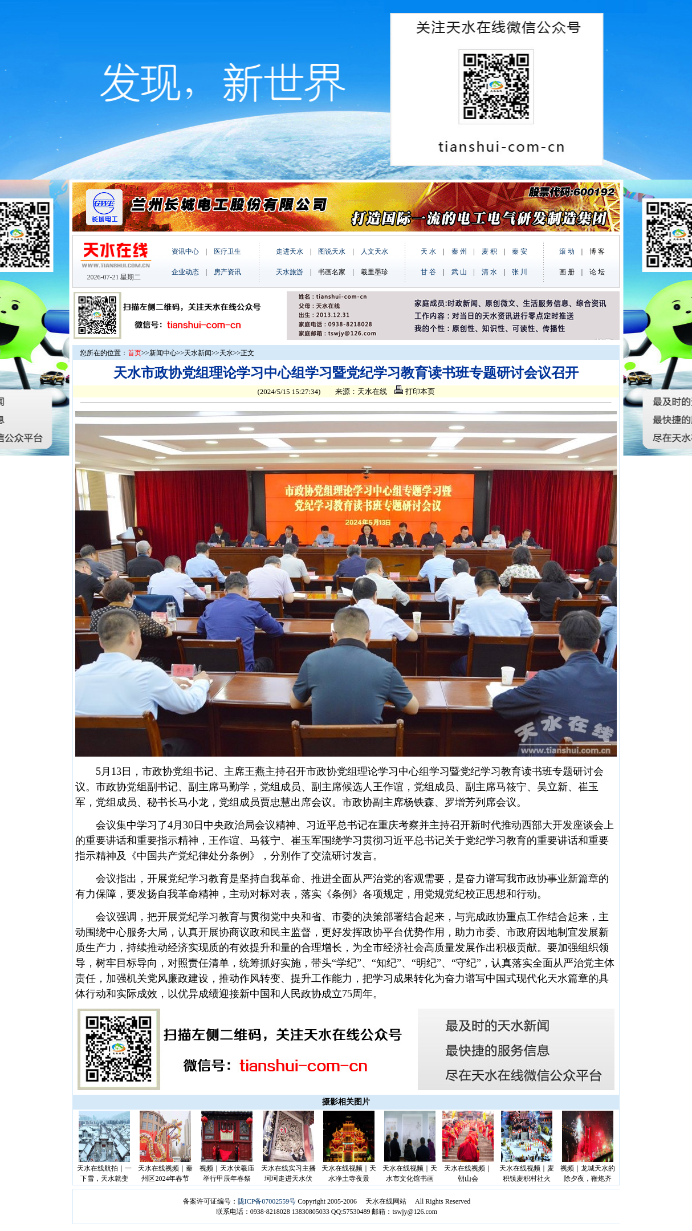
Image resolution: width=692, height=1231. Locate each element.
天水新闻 (197, 353)
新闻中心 (163, 353)
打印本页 (414, 391)
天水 (226, 353)
